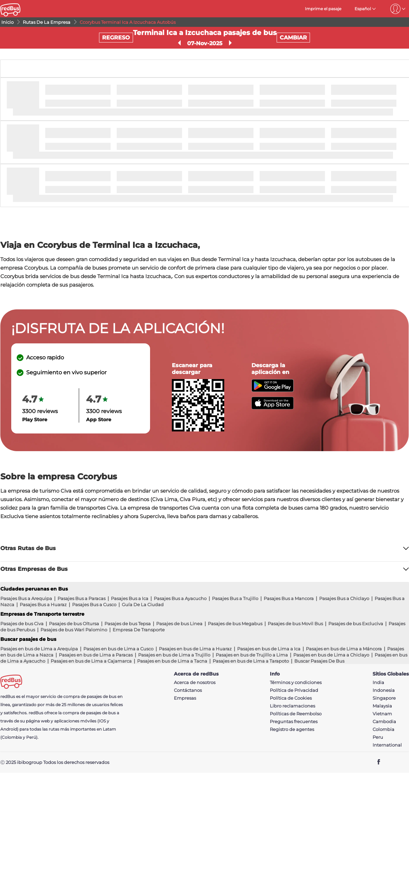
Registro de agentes (292, 729)
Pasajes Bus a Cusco (94, 604)
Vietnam (382, 714)
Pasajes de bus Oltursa (74, 623)
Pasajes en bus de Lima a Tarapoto (251, 661)
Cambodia (384, 721)
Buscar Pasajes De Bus (319, 661)
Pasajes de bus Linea (179, 623)
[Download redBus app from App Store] (272, 407)
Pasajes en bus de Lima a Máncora (344, 648)
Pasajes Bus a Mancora (289, 598)
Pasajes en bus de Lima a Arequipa (39, 648)
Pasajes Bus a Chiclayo (344, 598)
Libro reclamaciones (292, 706)
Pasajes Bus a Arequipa (26, 598)
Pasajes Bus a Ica (129, 598)
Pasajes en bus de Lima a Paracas (96, 655)
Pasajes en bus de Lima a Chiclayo (331, 655)
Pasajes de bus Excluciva (355, 623)
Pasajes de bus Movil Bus (295, 623)
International (387, 745)
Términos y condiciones (296, 682)
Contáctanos (188, 690)
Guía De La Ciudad (143, 604)
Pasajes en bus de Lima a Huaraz (195, 648)
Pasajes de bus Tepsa (127, 623)
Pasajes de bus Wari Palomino (73, 629)
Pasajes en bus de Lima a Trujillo (174, 655)
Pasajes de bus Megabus (235, 623)
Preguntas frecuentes (293, 721)
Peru (378, 737)
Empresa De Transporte (139, 629)
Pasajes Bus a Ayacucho (180, 598)
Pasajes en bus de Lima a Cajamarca (91, 661)
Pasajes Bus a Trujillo (235, 598)
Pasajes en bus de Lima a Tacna (172, 661)
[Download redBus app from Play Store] (272, 390)
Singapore (384, 698)
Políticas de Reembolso (296, 714)
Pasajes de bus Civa (22, 623)
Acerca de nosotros (194, 682)
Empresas (185, 698)
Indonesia (384, 690)
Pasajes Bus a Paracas (81, 598)
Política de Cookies (291, 698)
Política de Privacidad (294, 690)
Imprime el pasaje (323, 8)
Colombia (383, 729)
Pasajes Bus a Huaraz (43, 604)
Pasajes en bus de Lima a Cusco (118, 648)
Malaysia (382, 706)
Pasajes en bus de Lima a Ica (268, 648)
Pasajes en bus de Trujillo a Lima (252, 655)
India (378, 682)
